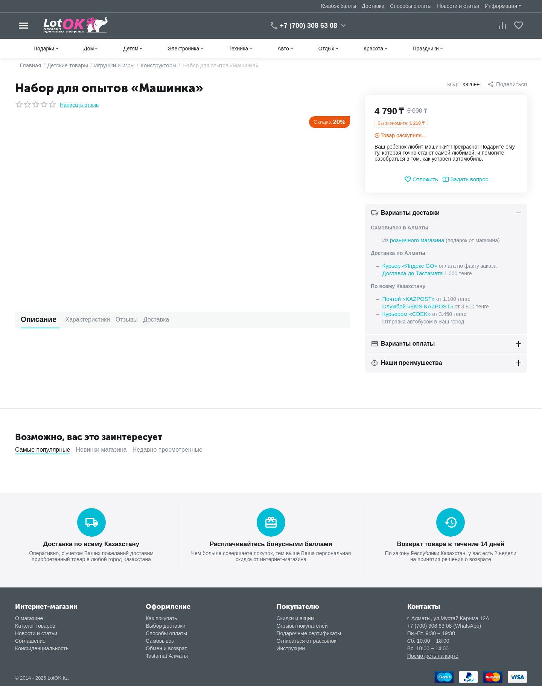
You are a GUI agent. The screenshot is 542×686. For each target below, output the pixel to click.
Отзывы (115, 319)
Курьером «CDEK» (405, 314)
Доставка (373, 6)
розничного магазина (415, 240)
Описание (35, 319)
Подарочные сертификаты (308, 633)
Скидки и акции (295, 618)
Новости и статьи (458, 6)
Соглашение (30, 640)
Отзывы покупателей (301, 625)
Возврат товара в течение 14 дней (451, 543)
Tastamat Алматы (167, 655)
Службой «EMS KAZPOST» (415, 307)
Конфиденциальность (42, 648)
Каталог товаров (35, 625)
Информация (501, 6)
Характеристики (76, 319)
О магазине (29, 618)
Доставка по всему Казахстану (91, 543)
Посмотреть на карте (432, 655)
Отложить (422, 179)
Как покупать (161, 618)
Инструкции (290, 648)
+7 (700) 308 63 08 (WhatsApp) (444, 625)
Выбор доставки (165, 625)
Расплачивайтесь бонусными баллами (271, 543)
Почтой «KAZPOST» (407, 299)
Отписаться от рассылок (306, 640)
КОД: (454, 84)
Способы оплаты (410, 6)
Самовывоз (160, 640)
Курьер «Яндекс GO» (408, 266)
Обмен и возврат (166, 648)
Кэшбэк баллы (338, 6)
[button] (508, 84)
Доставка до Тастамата (411, 273)
